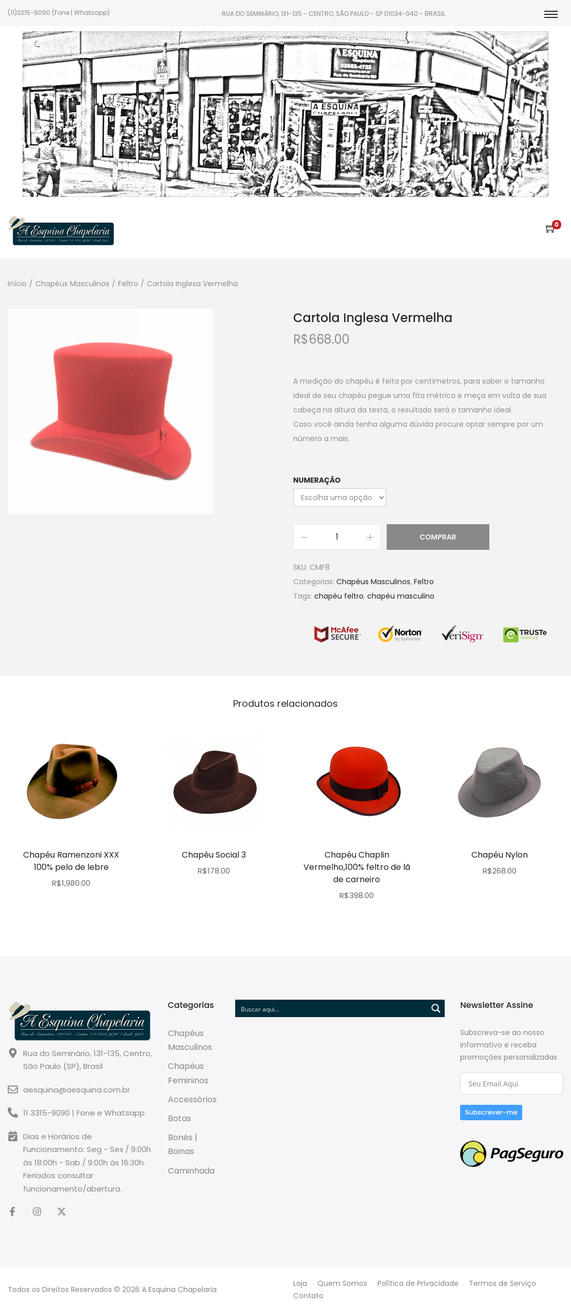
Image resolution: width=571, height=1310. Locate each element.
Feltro (128, 284)
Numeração (316, 480)
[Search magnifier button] (436, 1008)
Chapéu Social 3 (214, 855)
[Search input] (332, 1008)
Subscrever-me (491, 1112)
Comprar (438, 537)
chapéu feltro (339, 596)
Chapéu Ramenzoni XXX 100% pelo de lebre (71, 861)
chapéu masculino (400, 596)
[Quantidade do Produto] (337, 537)
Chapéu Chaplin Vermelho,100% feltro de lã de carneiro (356, 867)
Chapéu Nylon (499, 855)
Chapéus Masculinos (72, 284)
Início (17, 284)
